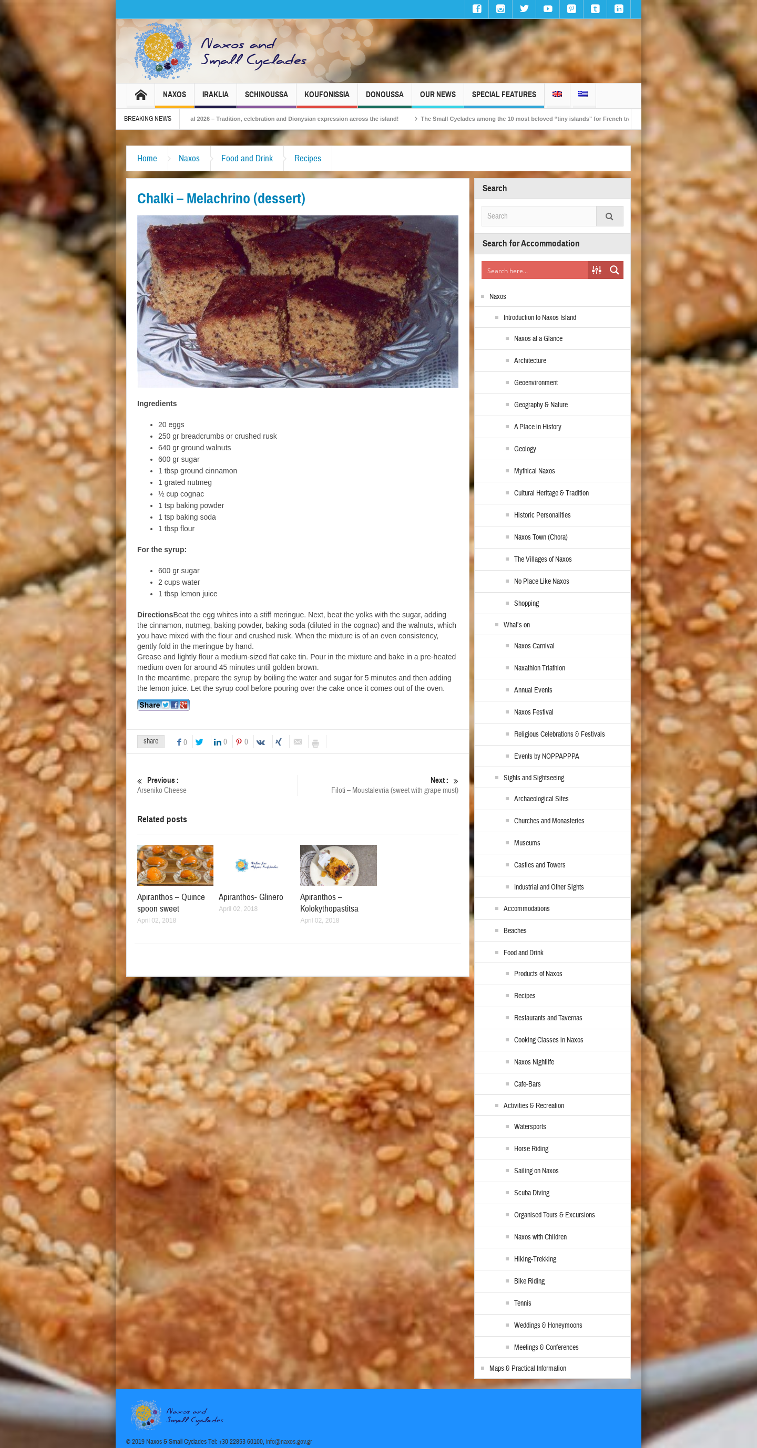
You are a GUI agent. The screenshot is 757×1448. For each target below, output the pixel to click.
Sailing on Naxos (536, 1171)
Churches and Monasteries (549, 821)
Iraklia (216, 99)
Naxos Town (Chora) (541, 537)
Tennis (522, 1303)
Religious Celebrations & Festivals (559, 734)
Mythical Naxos (534, 471)
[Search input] (535, 270)
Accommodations (527, 909)
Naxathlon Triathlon (539, 668)
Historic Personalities (542, 515)
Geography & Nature (541, 405)
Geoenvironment (536, 383)
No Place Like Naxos (541, 581)
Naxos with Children (540, 1237)
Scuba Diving (531, 1193)
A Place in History (537, 427)
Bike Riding (529, 1281)
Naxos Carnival (534, 646)
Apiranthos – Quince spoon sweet (171, 903)
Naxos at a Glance (538, 339)
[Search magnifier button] (614, 270)
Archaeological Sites (541, 799)
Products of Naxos (538, 974)
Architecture (530, 361)
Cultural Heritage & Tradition (551, 493)
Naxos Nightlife (534, 1062)
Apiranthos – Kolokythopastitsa (329, 903)
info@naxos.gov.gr (289, 1441)
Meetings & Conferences (546, 1347)
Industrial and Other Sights (549, 887)
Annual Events (533, 690)
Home (147, 158)
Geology (525, 449)
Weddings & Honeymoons (548, 1325)
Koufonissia (326, 99)
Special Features (504, 99)
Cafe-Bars (527, 1084)
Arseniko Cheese (217, 785)
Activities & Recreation (534, 1106)
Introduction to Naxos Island (540, 318)
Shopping (526, 603)
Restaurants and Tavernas (548, 1018)
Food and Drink (247, 158)
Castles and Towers (540, 865)
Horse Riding (531, 1149)
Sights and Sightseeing (534, 778)
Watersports (530, 1127)
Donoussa (385, 99)
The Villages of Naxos (543, 559)
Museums (527, 843)
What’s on (517, 625)
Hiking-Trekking (535, 1259)
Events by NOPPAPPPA (546, 756)
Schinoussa (266, 99)
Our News (438, 99)
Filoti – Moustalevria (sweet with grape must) (378, 785)
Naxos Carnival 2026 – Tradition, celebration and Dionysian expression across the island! (293, 119)
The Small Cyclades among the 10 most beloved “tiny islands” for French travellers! (553, 119)
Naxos (174, 99)
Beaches (515, 931)
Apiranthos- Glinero (251, 897)
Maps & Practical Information (527, 1368)
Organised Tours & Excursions (554, 1215)
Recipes (307, 158)
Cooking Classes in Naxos (549, 1040)
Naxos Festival (534, 712)
